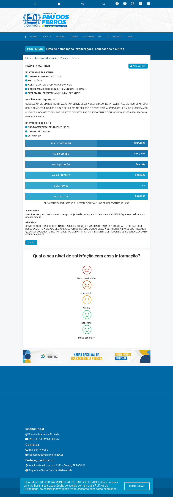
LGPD (107, 37)
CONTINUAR (137, 486)
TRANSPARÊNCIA (89, 37)
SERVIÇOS (74, 37)
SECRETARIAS (61, 37)
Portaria (64, 58)
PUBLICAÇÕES (118, 37)
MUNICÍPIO (47, 37)
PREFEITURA (35, 37)
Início (28, 58)
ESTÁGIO (130, 37)
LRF (100, 37)
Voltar (31, 242)
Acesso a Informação (46, 58)
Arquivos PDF (138, 66)
